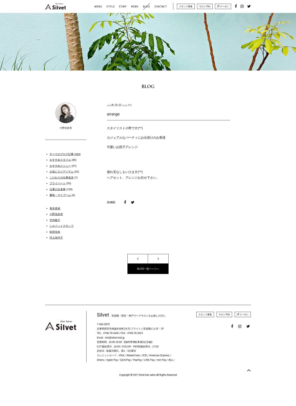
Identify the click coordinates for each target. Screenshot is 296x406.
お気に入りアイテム (62, 171)
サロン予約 (204, 6)
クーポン (223, 6)
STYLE (110, 6)
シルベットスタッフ (62, 225)
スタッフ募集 (186, 6)
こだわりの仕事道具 (62, 177)
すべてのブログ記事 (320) (65, 154)
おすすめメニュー (60, 165)
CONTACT (160, 6)
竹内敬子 (55, 220)
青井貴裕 (55, 208)
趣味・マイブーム (60, 195)
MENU (98, 6)
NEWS (135, 6)
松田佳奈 (55, 231)
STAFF (123, 6)
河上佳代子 (56, 237)
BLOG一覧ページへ (148, 268)
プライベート (58, 183)
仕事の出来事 (58, 189)
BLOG (146, 6)
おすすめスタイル (60, 159)
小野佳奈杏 (56, 214)
